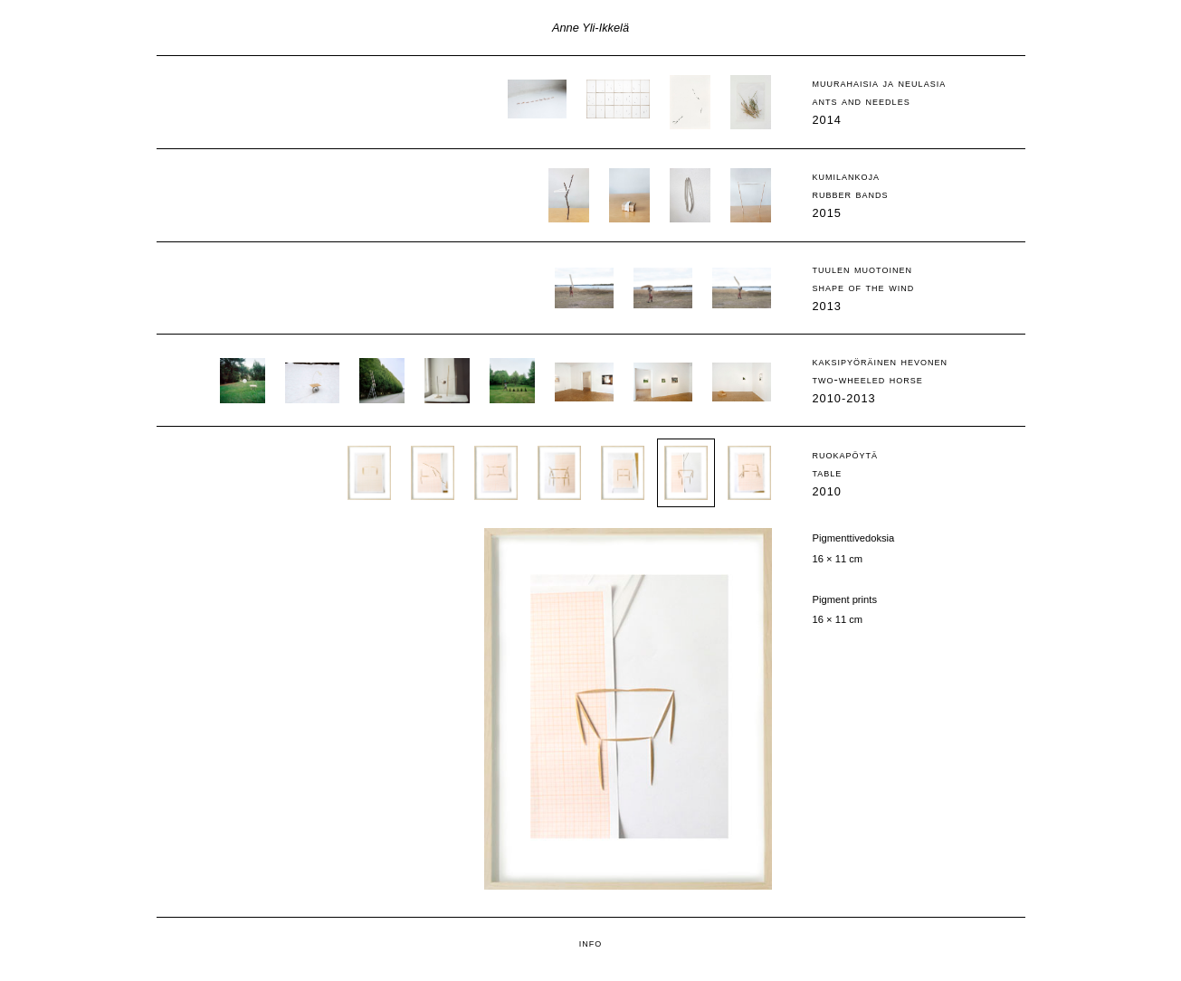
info (591, 942)
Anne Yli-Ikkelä (590, 27)
